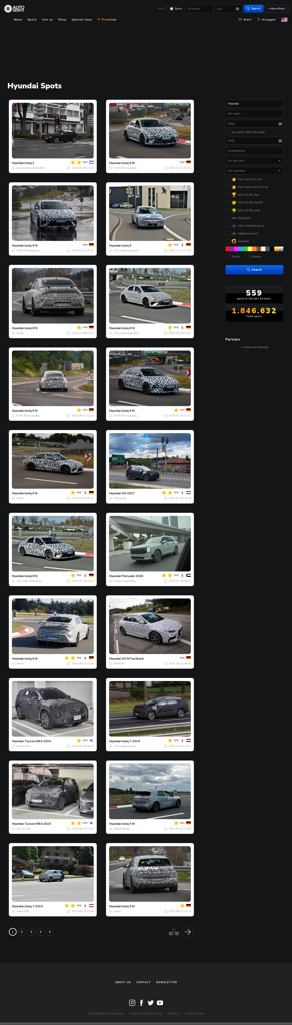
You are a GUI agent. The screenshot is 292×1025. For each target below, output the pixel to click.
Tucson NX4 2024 (37, 741)
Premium (106, 19)
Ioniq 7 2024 (131, 741)
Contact (143, 982)
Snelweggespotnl (124, 746)
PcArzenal (120, 498)
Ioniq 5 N (128, 824)
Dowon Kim (23, 746)
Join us (47, 19)
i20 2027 (128, 493)
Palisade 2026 (132, 576)
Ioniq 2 (29, 163)
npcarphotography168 (30, 168)
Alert (245, 19)
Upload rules (82, 19)
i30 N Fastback (133, 659)
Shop (62, 19)
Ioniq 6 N (128, 163)
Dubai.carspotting (124, 581)
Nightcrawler (122, 829)
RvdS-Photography (125, 168)
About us (123, 982)
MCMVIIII (119, 663)
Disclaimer (195, 1014)
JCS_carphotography (126, 250)
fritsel (20, 498)
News (160, 9)
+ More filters (275, 9)
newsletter (166, 982)
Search (253, 9)
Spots (177, 9)
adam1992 (23, 911)
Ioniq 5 (126, 245)
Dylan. (20, 333)
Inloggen (266, 19)
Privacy (174, 1014)
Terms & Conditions (145, 1014)
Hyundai (18, 163)
